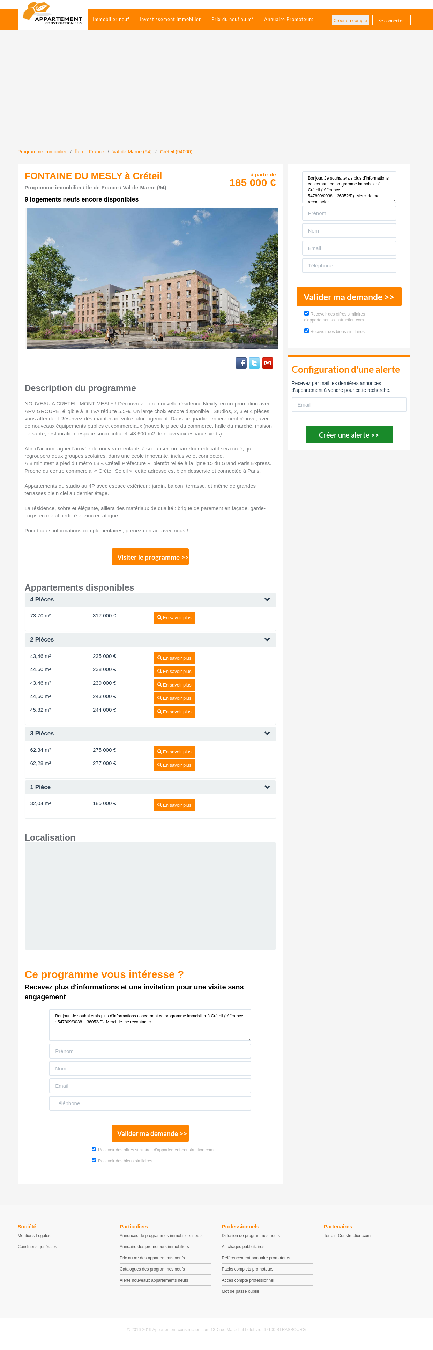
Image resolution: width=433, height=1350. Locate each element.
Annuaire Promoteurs (289, 19)
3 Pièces (42, 736)
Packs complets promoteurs (248, 1274)
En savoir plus (174, 620)
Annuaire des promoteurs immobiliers (154, 1251)
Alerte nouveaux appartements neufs (154, 1285)
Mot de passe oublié (240, 1296)
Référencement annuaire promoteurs (256, 1262)
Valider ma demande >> (150, 1137)
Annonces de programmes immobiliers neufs (161, 1240)
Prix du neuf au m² (232, 19)
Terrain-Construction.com (347, 1240)
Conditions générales (37, 1251)
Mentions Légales (34, 1240)
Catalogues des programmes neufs (152, 1274)
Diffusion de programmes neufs (251, 1240)
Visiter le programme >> (151, 558)
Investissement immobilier (170, 19)
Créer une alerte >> (349, 435)
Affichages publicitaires (243, 1251)
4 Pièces (42, 602)
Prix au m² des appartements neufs (152, 1262)
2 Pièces (42, 642)
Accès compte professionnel (248, 1285)
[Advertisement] (216, 96)
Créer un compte (350, 20)
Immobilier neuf (111, 19)
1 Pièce (40, 789)
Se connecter (391, 20)
